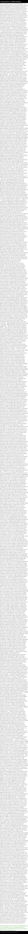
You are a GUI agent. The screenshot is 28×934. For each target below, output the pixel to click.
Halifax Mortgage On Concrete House (8, 925)
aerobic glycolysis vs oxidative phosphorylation (11, 1)
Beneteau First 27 (10, 927)
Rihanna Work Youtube (9, 928)
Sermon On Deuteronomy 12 (9, 930)
